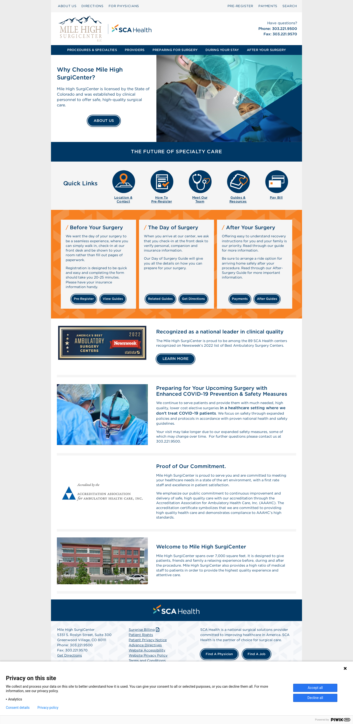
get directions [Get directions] (193, 299)
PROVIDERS (134, 50)
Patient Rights (141, 648)
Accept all (315, 688)
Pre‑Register (240, 6)
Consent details (18, 708)
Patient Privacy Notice (148, 653)
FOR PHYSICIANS (124, 6)
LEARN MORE (176, 363)
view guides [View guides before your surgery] (113, 299)
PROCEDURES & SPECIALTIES (92, 50)
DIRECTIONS (92, 6)
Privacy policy (48, 708)
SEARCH (289, 6)
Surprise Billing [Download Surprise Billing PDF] (144, 643)
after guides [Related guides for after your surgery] (267, 299)
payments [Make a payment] (240, 299)
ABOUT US (67, 6)
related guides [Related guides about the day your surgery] (160, 299)
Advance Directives (145, 658)
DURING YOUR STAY (222, 50)
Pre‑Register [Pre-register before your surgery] (84, 299)
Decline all (315, 698)
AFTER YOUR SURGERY (266, 50)
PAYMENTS (267, 6)
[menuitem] (67, 6)
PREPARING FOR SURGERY (175, 50)
